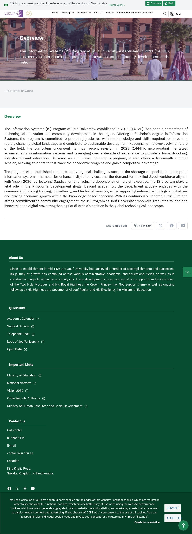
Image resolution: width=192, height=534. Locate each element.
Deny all (173, 508)
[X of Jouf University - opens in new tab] (17, 488)
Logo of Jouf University (23, 341)
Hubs (96, 12)
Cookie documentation (147, 522)
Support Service (18, 326)
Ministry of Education (21, 375)
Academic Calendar (20, 318)
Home (55, 12)
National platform (19, 383)
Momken (110, 12)
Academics (82, 12)
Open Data (14, 349)
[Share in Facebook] (171, 225)
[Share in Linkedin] (183, 225)
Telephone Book (18, 334)
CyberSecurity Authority (23, 398)
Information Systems (23, 91)
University (65, 12)
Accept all (174, 518)
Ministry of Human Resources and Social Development (44, 406)
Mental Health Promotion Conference (135, 12)
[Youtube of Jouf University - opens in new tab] (33, 488)
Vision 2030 (15, 390)
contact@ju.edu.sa (20, 453)
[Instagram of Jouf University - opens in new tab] (25, 488)
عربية (178, 14)
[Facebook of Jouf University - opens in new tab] (9, 488)
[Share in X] (160, 225)
